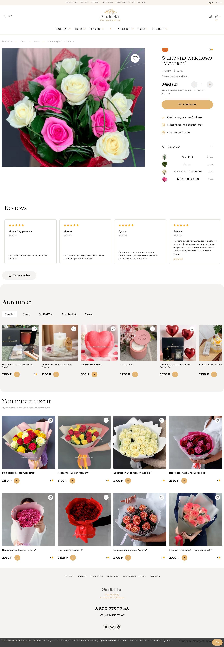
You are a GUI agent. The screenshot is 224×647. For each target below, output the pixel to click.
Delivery (84, 3)
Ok (217, 642)
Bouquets (62, 29)
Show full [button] (178, 259)
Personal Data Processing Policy (155, 640)
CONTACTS (155, 576)
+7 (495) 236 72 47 (112, 615)
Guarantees (107, 3)
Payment (95, 3)
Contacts (141, 3)
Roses (78, 29)
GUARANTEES (97, 576)
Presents (94, 29)
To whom (158, 29)
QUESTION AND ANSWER (134, 576)
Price (141, 29)
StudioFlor (7, 41)
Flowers (23, 41)
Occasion (124, 29)
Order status (71, 3)
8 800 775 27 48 (112, 608)
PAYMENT (82, 576)
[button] (4, 15)
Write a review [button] (19, 275)
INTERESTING (113, 576)
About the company (125, 3)
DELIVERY (68, 576)
